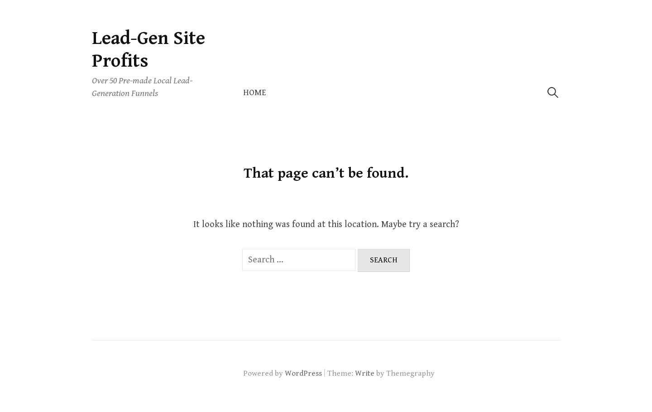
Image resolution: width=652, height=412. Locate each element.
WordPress (303, 373)
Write (364, 373)
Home (254, 92)
